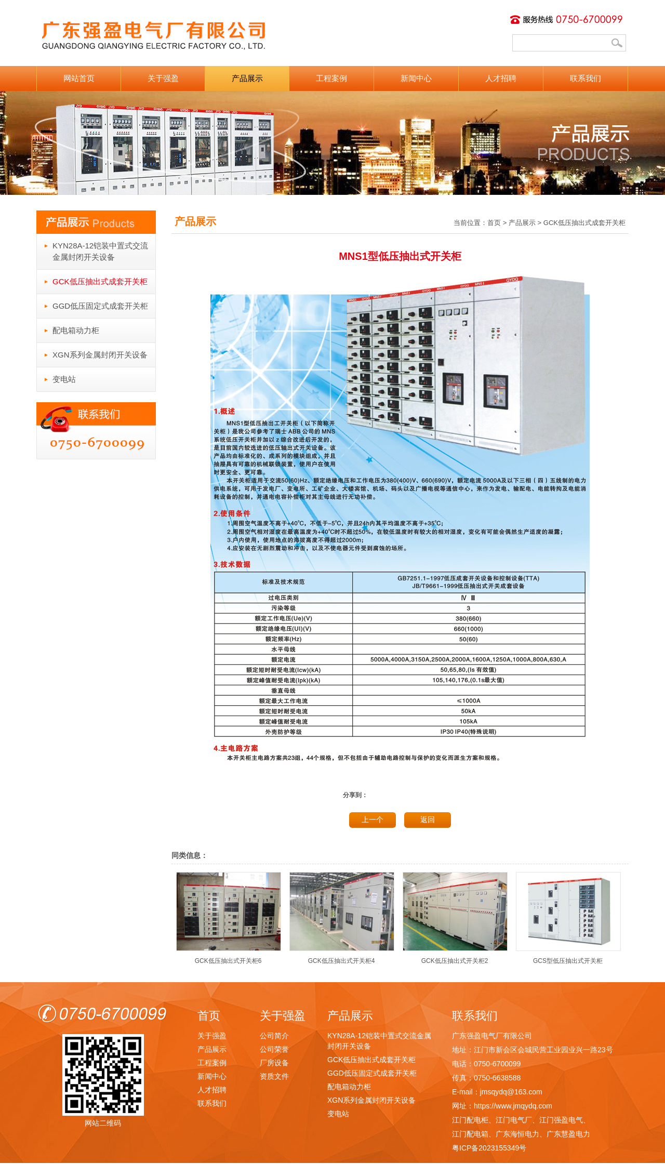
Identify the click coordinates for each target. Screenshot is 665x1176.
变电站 (64, 379)
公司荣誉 (274, 1049)
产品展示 (247, 78)
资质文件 (274, 1076)
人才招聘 (500, 78)
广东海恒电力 (517, 1134)
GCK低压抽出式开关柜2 (455, 956)
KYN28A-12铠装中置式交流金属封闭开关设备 (100, 251)
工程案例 (331, 78)
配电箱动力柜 (75, 330)
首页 (494, 223)
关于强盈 (163, 78)
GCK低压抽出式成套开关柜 (100, 281)
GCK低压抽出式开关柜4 (341, 956)
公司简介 (274, 1036)
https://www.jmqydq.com (513, 1106)
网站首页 (79, 78)
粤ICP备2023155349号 (489, 1148)
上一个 (372, 820)
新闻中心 (416, 78)
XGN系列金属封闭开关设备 (100, 354)
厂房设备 (274, 1063)
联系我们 (585, 78)
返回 (427, 820)
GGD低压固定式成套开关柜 (100, 305)
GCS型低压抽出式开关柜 (568, 956)
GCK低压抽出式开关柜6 (228, 956)
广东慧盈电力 (568, 1134)
